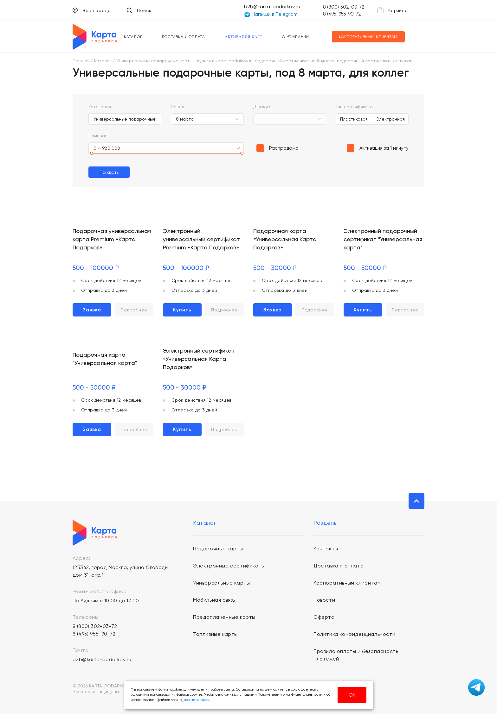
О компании (295, 36)
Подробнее (134, 309)
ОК (352, 695)
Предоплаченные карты (224, 617)
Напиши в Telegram (271, 14)
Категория (99, 106)
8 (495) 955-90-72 (342, 14)
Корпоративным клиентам (368, 36)
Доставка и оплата (183, 36)
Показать (109, 172)
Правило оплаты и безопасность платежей (355, 655)
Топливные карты (215, 634)
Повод (177, 106)
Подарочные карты (218, 549)
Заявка (92, 310)
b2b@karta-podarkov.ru (272, 6)
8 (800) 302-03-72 (344, 7)
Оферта (324, 617)
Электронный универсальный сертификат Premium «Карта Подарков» (201, 239)
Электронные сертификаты (229, 566)
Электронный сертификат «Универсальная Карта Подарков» (199, 358)
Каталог (133, 36)
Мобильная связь (214, 600)
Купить (182, 310)
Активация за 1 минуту (384, 148)
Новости (324, 600)
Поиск (139, 10)
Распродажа (284, 148)
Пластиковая (354, 119)
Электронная (390, 119)
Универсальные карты (221, 583)
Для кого (262, 106)
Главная (81, 60)
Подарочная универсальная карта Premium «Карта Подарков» (112, 239)
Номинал (97, 135)
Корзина (392, 10)
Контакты (325, 549)
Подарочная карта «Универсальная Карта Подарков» (285, 239)
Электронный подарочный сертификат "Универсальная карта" (383, 239)
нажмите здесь (197, 700)
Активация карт (243, 36)
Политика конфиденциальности (354, 634)
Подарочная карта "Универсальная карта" (105, 358)
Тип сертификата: (355, 106)
